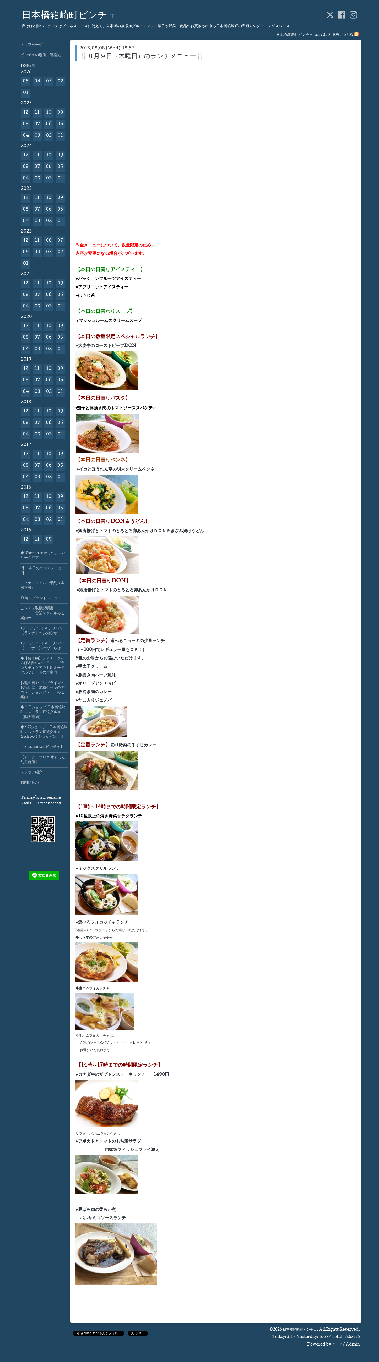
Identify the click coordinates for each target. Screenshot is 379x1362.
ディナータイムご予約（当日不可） (42, 585)
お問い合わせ (31, 783)
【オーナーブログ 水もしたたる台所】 (42, 760)
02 (60, 81)
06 (49, 124)
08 (26, 124)
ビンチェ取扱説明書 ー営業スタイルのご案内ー (42, 613)
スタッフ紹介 (31, 772)
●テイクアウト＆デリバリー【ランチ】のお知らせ (43, 630)
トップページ (31, 45)
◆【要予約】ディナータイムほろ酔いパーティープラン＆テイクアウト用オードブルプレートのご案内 (42, 666)
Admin (353, 1345)
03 (49, 81)
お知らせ (27, 65)
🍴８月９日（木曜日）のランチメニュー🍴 (141, 56)
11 (37, 113)
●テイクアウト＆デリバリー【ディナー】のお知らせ (43, 645)
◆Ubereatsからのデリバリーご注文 (43, 555)
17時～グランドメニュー (40, 598)
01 (25, 93)
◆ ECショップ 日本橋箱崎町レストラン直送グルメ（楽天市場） (43, 712)
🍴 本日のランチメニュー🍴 (42, 570)
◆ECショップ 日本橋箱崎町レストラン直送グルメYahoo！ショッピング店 (44, 732)
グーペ (337, 1345)
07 (37, 124)
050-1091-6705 (338, 35)
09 (60, 113)
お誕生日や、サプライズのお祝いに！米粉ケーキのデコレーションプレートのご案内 (42, 690)
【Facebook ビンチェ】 (42, 747)
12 (25, 113)
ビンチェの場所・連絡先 (40, 55)
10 (48, 113)
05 (26, 81)
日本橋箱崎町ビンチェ (69, 16)
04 (37, 81)
